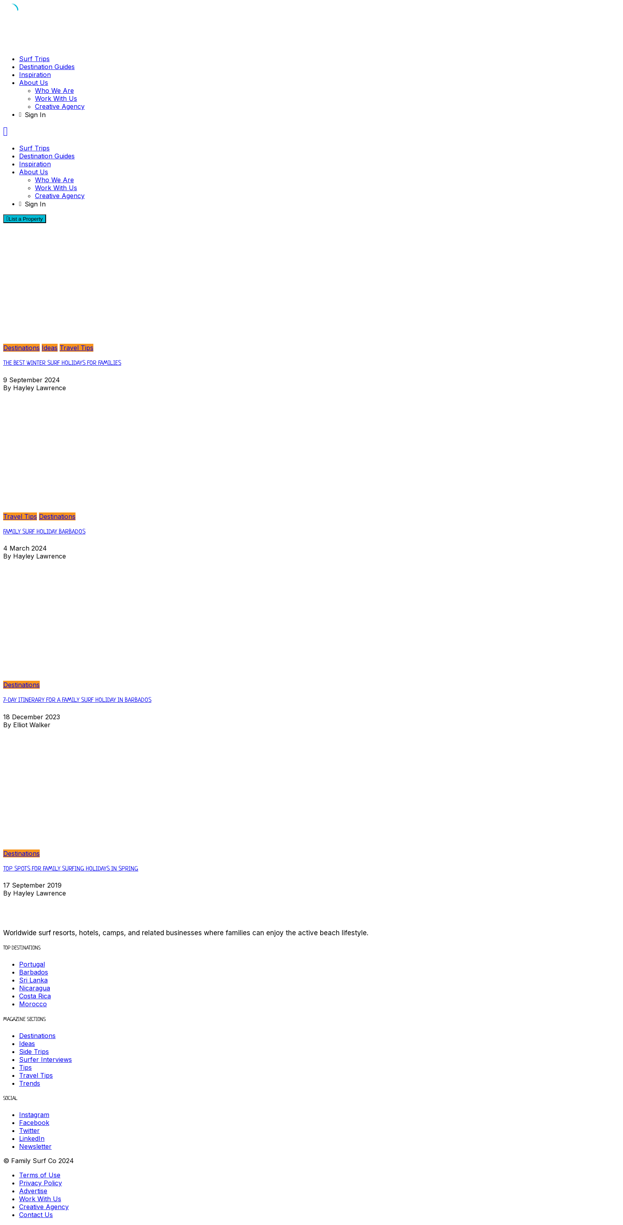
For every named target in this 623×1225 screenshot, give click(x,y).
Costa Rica (35, 996)
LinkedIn (31, 1138)
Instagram (34, 1115)
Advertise (33, 1191)
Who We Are (54, 90)
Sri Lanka (33, 980)
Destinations (21, 348)
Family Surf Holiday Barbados (44, 532)
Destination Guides (47, 67)
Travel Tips (76, 348)
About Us (33, 83)
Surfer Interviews (45, 1059)
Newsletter (35, 1146)
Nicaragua (34, 988)
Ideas (50, 348)
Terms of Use (39, 1175)
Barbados (33, 972)
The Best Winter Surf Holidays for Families (62, 363)
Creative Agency (60, 106)
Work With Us (56, 98)
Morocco (33, 1004)
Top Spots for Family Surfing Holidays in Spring (70, 869)
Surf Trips (34, 59)
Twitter (29, 1130)
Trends (29, 1083)
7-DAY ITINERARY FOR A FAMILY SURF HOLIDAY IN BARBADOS (77, 700)
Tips (25, 1067)
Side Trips (34, 1052)
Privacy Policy (40, 1183)
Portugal (32, 964)
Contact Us (36, 1215)
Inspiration (35, 75)
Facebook (34, 1123)
